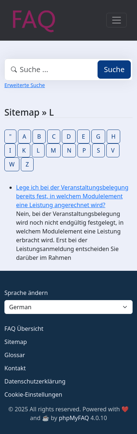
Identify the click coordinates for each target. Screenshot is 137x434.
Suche (114, 69)
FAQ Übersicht (23, 329)
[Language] (68, 307)
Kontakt (15, 368)
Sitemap (15, 342)
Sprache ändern (26, 293)
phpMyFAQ (74, 418)
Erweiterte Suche (24, 85)
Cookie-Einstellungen (33, 394)
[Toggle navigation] (116, 20)
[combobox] (68, 70)
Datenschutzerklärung (34, 381)
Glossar (14, 355)
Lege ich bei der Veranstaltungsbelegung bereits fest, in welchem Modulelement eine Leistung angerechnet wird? (72, 196)
